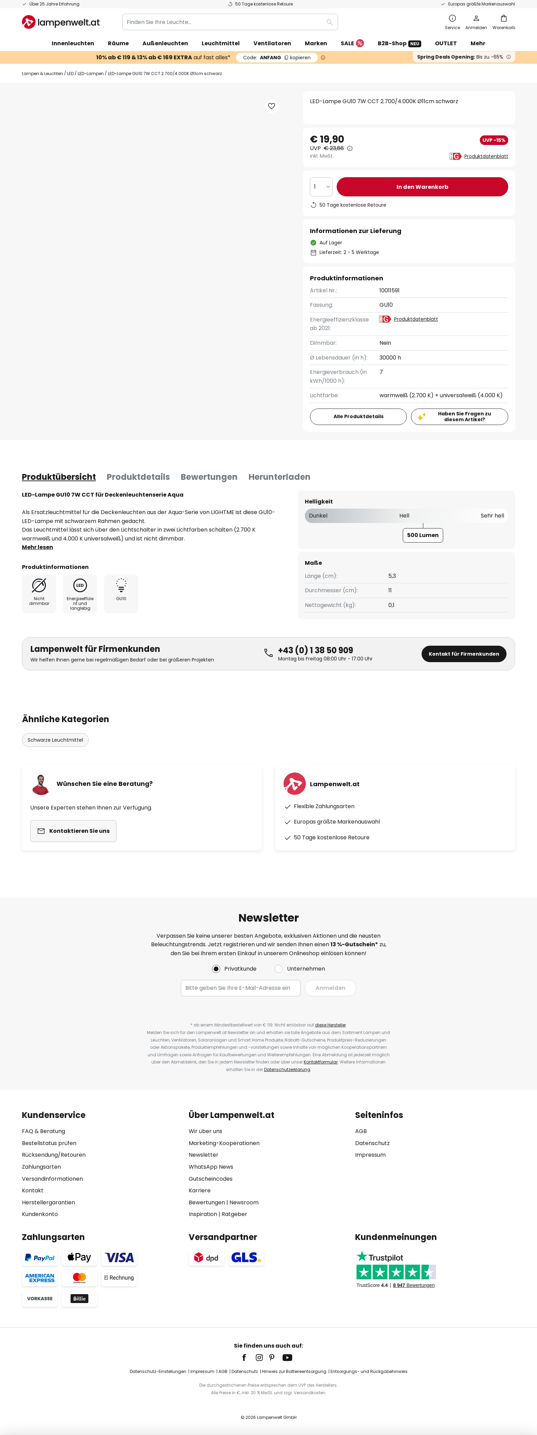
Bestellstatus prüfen (49, 1143)
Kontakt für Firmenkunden (464, 653)
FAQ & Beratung (43, 1131)
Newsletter (203, 1155)
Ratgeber (234, 1214)
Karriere (200, 1190)
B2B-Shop (399, 43)
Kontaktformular (321, 1062)
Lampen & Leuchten (42, 73)
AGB (361, 1131)
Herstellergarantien (48, 1202)
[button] (271, 106)
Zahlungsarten (41, 1167)
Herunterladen (280, 477)
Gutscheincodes (211, 1179)
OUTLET (446, 43)
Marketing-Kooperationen (224, 1143)
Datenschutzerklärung (287, 1069)
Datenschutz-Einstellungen (158, 1371)
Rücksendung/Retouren (54, 1155)
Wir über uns (205, 1131)
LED (70, 73)
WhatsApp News (211, 1167)
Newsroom (244, 1202)
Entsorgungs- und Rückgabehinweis (369, 1371)
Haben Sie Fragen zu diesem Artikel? (464, 416)
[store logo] (61, 22)
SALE (352, 43)
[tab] (59, 477)
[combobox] (230, 22)
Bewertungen (209, 477)
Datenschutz (372, 1143)
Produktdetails (138, 477)
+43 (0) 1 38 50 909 (315, 650)
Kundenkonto (40, 1214)
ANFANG (277, 57)
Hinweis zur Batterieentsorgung (294, 1371)
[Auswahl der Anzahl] (321, 186)
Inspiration (203, 1214)
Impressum (370, 1155)
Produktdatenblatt (486, 156)
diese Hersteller (330, 1025)
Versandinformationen (52, 1179)
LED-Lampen (91, 73)
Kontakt (32, 1190)
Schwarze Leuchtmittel (55, 740)
